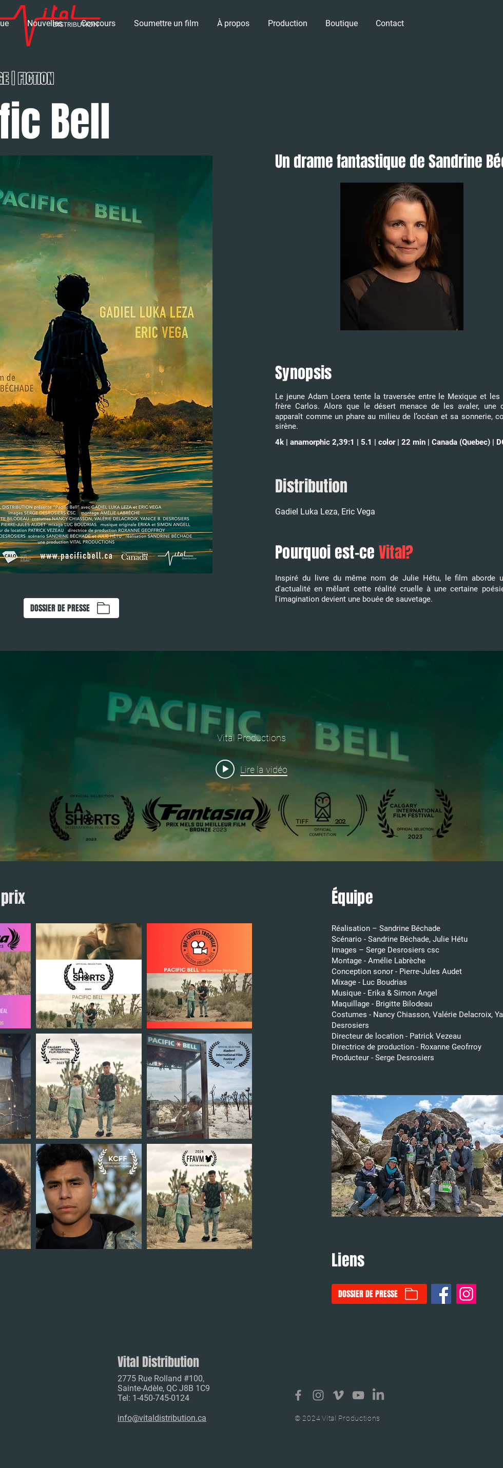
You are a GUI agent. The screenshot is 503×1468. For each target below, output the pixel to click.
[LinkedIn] (378, 1395)
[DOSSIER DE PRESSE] (71, 608)
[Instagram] (466, 1294)
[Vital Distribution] (298, 1395)
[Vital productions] (338, 1395)
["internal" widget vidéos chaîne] (251, 756)
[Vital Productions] (358, 1395)
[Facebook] (441, 1294)
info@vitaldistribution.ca (162, 1418)
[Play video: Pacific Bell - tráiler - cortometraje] (251, 769)
